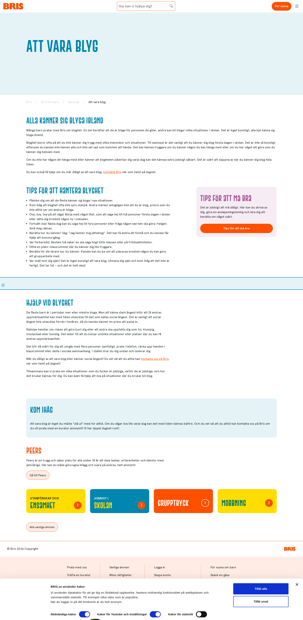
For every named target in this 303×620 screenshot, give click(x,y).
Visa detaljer (59, 612)
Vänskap (73, 102)
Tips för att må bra (236, 228)
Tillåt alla (261, 573)
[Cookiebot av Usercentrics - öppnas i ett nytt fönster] (25, 612)
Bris (29, 102)
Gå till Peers (38, 475)
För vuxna (281, 6)
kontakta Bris (112, 172)
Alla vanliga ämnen (42, 527)
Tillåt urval (261, 586)
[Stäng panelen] (297, 569)
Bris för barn (50, 102)
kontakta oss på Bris (154, 359)
